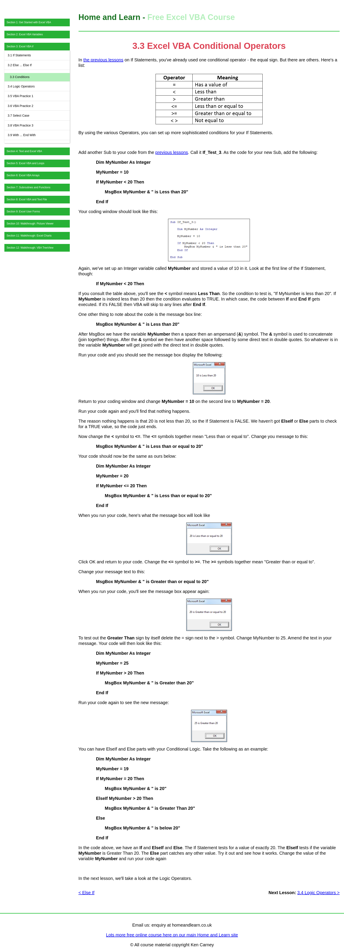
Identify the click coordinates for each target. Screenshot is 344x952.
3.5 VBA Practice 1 (20, 96)
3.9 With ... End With (22, 135)
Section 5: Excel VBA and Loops (25, 163)
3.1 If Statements (19, 55)
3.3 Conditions (20, 77)
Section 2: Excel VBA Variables (25, 34)
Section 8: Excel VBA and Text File (27, 199)
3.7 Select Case (18, 115)
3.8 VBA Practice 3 (20, 125)
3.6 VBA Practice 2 (20, 106)
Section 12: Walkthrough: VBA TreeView (30, 247)
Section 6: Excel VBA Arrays (23, 175)
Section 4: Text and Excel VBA (24, 151)
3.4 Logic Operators (21, 86)
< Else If (87, 892)
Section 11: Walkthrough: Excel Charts (29, 235)
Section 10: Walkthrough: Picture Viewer (30, 223)
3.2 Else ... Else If (20, 65)
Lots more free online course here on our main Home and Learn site (172, 934)
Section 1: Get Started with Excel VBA (29, 22)
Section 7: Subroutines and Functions (28, 187)
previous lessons (171, 152)
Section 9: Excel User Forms (23, 211)
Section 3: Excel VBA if (20, 46)
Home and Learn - (113, 17)
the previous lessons (103, 59)
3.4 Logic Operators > (318, 892)
